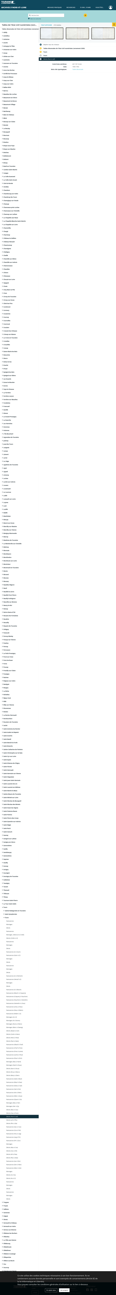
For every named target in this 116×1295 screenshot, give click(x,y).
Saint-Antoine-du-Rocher (11, 729)
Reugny (5, 688)
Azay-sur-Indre (8, 84)
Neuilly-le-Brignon (9, 598)
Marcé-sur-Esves (8, 523)
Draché (5, 365)
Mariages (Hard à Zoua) (14, 1065)
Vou (4, 1264)
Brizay (5, 163)
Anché (5, 43)
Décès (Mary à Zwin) (12, 1075)
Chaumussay (7, 245)
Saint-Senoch (7, 832)
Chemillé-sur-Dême (9, 259)
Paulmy (5, 643)
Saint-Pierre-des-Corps (11, 818)
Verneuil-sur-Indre (9, 1226)
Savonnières (7, 845)
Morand (6, 574)
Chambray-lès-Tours (10, 197)
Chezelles (6, 269)
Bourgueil (6, 132)
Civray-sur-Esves (8, 300)
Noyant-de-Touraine (10, 626)
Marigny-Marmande (10, 533)
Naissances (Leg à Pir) (13, 1137)
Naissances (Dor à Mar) (13, 1165)
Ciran (5, 293)
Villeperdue (7, 1257)
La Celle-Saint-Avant (10, 180)
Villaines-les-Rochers (10, 1233)
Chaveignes (7, 248)
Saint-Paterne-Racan (10, 811)
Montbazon (7, 554)
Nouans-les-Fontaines (10, 616)
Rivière (5, 712)
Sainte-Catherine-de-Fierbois (13, 749)
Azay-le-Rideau (8, 77)
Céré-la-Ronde (8, 183)
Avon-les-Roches (9, 70)
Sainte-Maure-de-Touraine (12, 794)
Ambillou (6, 36)
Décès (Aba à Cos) (12, 1147)
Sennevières (7, 856)
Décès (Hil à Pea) (11, 1154)
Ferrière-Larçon (8, 396)
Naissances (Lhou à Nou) (14, 1007)
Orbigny (6, 629)
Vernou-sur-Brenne (9, 1230)
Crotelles (6, 341)
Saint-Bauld (7, 739)
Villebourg (6, 1243)
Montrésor (7, 564)
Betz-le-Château (8, 115)
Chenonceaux (7, 266)
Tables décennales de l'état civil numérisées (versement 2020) (21, 29)
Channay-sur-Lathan (10, 214)
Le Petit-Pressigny (9, 653)
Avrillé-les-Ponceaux (10, 73)
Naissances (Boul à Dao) (14, 1082)
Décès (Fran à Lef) (12, 1116)
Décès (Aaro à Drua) (12, 1068)
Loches (5, 478)
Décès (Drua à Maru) (13, 1072)
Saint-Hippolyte (8, 777)
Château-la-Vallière (9, 238)
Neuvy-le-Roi (7, 605)
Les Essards (7, 379)
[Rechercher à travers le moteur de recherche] (47, 15)
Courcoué (6, 324)
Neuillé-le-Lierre (8, 592)
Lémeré (5, 454)
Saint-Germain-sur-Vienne (12, 773)
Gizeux (5, 413)
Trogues (6, 1202)
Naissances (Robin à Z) (13, 1014)
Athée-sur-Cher (8, 56)
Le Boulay (6, 128)
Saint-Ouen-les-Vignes (10, 808)
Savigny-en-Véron (9, 842)
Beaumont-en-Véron (10, 98)
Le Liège (6, 461)
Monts (5, 571)
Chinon (5, 272)
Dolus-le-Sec (7, 362)
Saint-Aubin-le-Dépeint (11, 732)
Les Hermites (7, 423)
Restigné (6, 684)
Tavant (5, 887)
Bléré (5, 118)
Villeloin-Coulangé (9, 1254)
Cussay (5, 348)
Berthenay (6, 111)
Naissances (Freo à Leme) (14, 1051)
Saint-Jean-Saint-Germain (11, 780)
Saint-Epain (7, 760)
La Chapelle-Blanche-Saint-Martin (14, 221)
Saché (5, 725)
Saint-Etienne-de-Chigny (11, 763)
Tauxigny (6, 883)
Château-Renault (9, 242)
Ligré (5, 468)
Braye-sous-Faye (8, 146)
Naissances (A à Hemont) (14, 976)
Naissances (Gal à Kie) (13, 1089)
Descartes (6, 355)
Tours (5, 907)
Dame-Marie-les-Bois (10, 351)
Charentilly (7, 228)
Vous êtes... (100, 7)
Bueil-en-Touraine (9, 166)
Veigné (5, 1216)
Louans (5, 485)
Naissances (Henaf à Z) (13, 979)
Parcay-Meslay (8, 636)
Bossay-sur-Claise (9, 122)
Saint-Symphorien (11, 914)
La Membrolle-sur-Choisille (12, 544)
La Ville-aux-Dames (9, 1240)
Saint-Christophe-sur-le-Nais (12, 753)
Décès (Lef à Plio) (11, 1120)
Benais (5, 108)
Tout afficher (46, 25)
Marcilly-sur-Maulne (10, 526)
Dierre (5, 358)
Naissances (10, 921)
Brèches (6, 152)
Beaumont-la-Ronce (10, 101)
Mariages (9, 924)
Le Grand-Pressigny (9, 417)
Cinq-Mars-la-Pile (9, 290)
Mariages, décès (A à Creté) (15, 935)
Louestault (7, 489)
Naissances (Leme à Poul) (14, 1055)
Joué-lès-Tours (8, 444)
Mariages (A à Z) (11, 1017)
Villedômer (7, 1250)
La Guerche (7, 420)
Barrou (5, 91)
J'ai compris (64, 1290)
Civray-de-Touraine (9, 297)
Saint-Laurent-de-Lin (10, 784)
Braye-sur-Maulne (9, 149)
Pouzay (5, 667)
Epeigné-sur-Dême (9, 375)
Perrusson (6, 650)
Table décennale (77, 69)
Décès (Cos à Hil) (11, 1151)
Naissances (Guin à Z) (13, 955)
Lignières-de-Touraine (10, 465)
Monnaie (6, 550)
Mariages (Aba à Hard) (13, 1062)
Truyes (5, 1206)
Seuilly (5, 863)
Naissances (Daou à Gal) (14, 1086)
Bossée (5, 125)
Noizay (5, 609)
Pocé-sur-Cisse (8, 657)
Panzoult (6, 633)
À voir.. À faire (85, 7)
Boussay (6, 139)
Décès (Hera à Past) (12, 1038)
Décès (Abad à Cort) (12, 1031)
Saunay (5, 835)
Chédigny (6, 252)
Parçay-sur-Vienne (9, 640)
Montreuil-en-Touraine (11, 568)
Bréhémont (7, 156)
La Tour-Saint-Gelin (9, 904)
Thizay (5, 897)
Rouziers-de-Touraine (10, 722)
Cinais (5, 286)
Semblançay (7, 852)
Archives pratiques (54, 7)
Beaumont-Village (9, 104)
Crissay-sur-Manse (9, 334)
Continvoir (7, 307)
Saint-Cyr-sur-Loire (9, 756)
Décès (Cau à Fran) (12, 1113)
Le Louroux (7, 492)
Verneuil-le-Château (10, 1223)
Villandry (6, 1237)
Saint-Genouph (8, 770)
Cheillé (5, 255)
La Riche (6, 691)
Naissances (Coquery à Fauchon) (16, 996)
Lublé (5, 495)
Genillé (5, 410)
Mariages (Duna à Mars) (14, 1024)
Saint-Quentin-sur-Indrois (12, 821)
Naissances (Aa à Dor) (13, 1161)
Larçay (5, 451)
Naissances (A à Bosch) (13, 990)
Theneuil (6, 890)
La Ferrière (7, 393)
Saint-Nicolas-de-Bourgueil (12, 801)
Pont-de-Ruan (8, 660)
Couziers (6, 327)
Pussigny (6, 674)
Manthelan (7, 516)
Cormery (6, 310)
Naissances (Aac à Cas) (13, 1127)
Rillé (4, 701)
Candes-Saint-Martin (10, 170)
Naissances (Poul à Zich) (14, 1058)
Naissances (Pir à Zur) (13, 1140)
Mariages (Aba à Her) (13, 1103)
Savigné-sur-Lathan (9, 839)
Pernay (5, 646)
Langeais (6, 447)
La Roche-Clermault (10, 715)
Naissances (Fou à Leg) (13, 1134)
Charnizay (6, 235)
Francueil (6, 406)
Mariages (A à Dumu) (13, 1020)
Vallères (6, 1209)
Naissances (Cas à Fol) (13, 1130)
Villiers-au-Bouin (8, 1261)
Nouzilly (6, 622)
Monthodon (7, 557)
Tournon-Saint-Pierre (10, 900)
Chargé (5, 231)
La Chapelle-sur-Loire (10, 224)
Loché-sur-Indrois (9, 482)
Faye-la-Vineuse (8, 389)
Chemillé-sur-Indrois (10, 262)
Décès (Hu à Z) (11, 1178)
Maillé (5, 513)
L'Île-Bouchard (8, 434)
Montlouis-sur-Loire (10, 561)
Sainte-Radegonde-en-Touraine (15, 911)
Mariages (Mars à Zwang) (14, 1027)
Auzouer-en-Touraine (10, 63)
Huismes (6, 430)
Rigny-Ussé (7, 698)
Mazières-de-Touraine (10, 540)
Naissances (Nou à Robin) (14, 1010)
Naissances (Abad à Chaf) (14, 1044)
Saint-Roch (7, 828)
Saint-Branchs (8, 746)
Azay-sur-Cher (8, 80)
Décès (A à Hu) (11, 1175)
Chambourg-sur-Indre (10, 194)
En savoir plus (51, 1290)
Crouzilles (6, 345)
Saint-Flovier (7, 767)
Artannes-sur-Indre (9, 49)
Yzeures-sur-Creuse (9, 1271)
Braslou (5, 142)
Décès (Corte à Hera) (13, 1034)
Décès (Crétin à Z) (12, 938)
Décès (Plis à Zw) (11, 1123)
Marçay (5, 520)
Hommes (6, 427)
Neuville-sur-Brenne (10, 602)
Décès (8, 928)
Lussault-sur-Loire (9, 499)
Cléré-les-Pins (7, 303)
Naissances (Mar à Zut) (13, 1168)
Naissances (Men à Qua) (14, 1096)
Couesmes (6, 314)
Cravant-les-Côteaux (10, 331)
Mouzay (6, 581)
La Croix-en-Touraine (10, 338)
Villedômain (7, 1247)
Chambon (6, 190)
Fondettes (6, 403)
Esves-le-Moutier (9, 382)
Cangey (5, 173)
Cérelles (6, 187)
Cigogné (6, 283)
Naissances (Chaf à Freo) (14, 1048)
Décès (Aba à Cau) (12, 1110)
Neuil (5, 588)
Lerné (5, 458)
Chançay (6, 204)
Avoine (5, 67)
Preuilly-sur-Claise (9, 670)
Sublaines (6, 880)
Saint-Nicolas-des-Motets (11, 804)
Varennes (6, 1213)
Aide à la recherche (35, 19)
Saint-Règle (7, 825)
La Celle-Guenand (9, 176)
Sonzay (5, 866)
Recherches (71, 7)
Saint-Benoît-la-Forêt (10, 743)
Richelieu (6, 694)
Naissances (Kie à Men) (13, 1092)
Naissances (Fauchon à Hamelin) (16, 1000)
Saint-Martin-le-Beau (10, 791)
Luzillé (5, 509)
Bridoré (5, 159)
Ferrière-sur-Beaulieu (10, 399)
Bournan (6, 135)
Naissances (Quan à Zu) (14, 1099)
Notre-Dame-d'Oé (9, 612)
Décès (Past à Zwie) (12, 1041)
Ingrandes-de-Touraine (11, 437)
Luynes (5, 502)
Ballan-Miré (7, 87)
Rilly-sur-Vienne (8, 705)
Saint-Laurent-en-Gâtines (11, 787)
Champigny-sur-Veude (10, 200)
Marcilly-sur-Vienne (9, 530)
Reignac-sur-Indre (9, 681)
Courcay (6, 317)
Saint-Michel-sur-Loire (10, 797)
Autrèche (6, 60)
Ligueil (5, 471)
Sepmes (6, 859)
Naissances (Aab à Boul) (14, 1079)
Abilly (5, 32)
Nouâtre (6, 619)
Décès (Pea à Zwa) (12, 1158)
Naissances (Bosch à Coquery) (16, 993)
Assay (5, 53)
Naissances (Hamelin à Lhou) (15, 1003)
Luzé (5, 506)
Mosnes (6, 578)
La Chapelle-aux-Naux (10, 218)
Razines (5, 677)
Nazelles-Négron (8, 585)
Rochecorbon (7, 718)
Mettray (6, 547)
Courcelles (6, 321)
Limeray (6, 475)
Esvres (5, 386)
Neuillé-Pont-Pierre (9, 595)
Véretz (5, 1219)
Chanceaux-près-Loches (11, 207)
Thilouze (6, 893)
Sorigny (5, 869)
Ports (5, 664)
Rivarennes (7, 708)
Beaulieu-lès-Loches (10, 94)
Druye (5, 369)
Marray (5, 537)
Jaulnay (5, 441)
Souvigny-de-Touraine (10, 876)
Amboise (6, 39)
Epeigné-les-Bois (8, 372)
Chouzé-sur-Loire (9, 279)
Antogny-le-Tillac (9, 46)
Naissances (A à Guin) (13, 952)
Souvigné (6, 873)
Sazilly (5, 849)
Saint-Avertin (7, 736)
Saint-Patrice (7, 815)
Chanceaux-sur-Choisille (11, 211)
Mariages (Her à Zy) (12, 1106)
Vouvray (6, 1267)
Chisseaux (6, 276)
